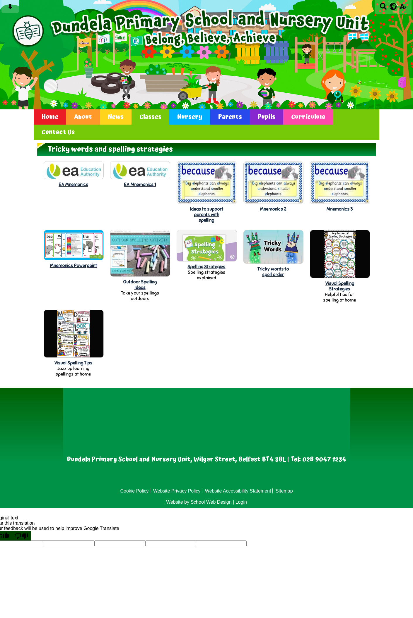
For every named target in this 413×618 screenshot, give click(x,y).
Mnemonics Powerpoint (73, 265)
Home (50, 117)
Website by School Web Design (199, 502)
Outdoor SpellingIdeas (140, 284)
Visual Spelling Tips (73, 363)
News (116, 117)
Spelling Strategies (206, 266)
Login (241, 502)
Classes (150, 117)
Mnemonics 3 (339, 209)
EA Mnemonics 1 (140, 184)
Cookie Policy (134, 490)
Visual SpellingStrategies (339, 286)
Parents (230, 117)
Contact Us (58, 132)
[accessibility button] (403, 8)
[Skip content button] (10, 8)
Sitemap (284, 490)
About (83, 117)
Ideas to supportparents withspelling (206, 214)
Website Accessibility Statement (238, 490)
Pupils (266, 117)
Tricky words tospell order (273, 271)
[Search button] (383, 8)
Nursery (189, 117)
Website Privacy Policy (177, 490)
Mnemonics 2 (273, 209)
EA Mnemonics (73, 184)
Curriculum (308, 117)
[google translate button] (393, 6)
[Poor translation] (21, 535)
